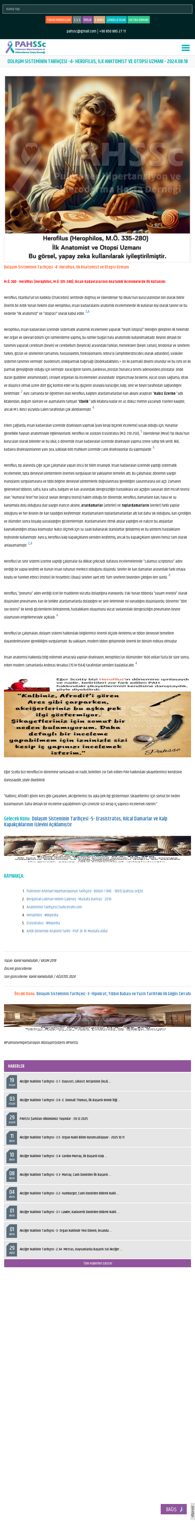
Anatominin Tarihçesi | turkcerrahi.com (54, 907)
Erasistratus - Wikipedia (43, 923)
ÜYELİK (88, 20)
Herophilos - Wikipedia (42, 915)
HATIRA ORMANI (138, 20)
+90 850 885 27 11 (112, 31)
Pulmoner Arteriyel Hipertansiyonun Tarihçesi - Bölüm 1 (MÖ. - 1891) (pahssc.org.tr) (85, 891)
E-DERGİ (99, 20)
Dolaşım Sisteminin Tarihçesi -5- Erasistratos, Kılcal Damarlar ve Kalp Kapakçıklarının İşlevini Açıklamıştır (85, 822)
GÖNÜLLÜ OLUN (116, 20)
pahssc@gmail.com (81, 31)
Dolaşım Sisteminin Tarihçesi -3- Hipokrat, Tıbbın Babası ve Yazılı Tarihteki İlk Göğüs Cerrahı (113, 994)
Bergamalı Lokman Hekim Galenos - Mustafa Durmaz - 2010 (69, 899)
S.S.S (77, 20)
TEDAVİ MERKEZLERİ (59, 20)
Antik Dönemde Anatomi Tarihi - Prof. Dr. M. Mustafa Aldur (67, 931)
